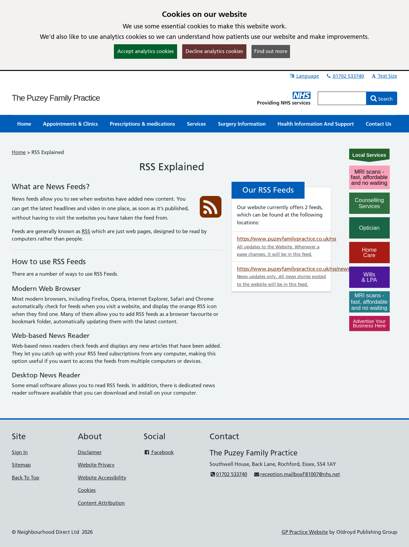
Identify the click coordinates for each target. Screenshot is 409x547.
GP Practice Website (305, 532)
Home (19, 152)
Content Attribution (101, 503)
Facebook (159, 452)
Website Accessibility (102, 477)
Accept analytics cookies (145, 51)
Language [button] (304, 76)
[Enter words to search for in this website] (342, 98)
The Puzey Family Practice (56, 97)
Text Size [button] (383, 76)
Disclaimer (90, 452)
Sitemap (21, 465)
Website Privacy (96, 465)
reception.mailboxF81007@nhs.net (297, 474)
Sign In (20, 452)
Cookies (87, 490)
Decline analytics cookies (214, 51)
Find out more (270, 51)
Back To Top (25, 477)
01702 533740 (345, 76)
